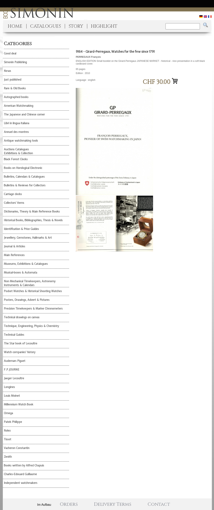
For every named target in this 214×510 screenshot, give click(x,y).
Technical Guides (14, 334)
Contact (159, 504)
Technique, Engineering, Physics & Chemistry (31, 326)
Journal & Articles (14, 246)
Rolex (7, 430)
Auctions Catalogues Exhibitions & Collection (18, 151)
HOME (15, 26)
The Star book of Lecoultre (20, 343)
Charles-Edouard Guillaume (20, 474)
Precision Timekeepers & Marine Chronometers (33, 308)
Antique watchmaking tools (21, 140)
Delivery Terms (112, 504)
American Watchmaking (18, 106)
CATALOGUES (45, 26)
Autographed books (16, 97)
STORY (76, 26)
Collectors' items (14, 203)
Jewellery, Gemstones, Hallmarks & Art (28, 237)
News (7, 71)
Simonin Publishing (15, 62)
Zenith (8, 456)
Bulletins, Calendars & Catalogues (24, 176)
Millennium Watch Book (18, 404)
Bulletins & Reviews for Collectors (24, 185)
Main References (14, 255)
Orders (69, 504)
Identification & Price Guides (21, 229)
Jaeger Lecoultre (14, 378)
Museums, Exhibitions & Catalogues (26, 264)
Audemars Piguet (14, 361)
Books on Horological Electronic (23, 168)
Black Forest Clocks (16, 159)
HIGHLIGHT (104, 26)
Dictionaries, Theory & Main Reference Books (32, 211)
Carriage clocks (13, 194)
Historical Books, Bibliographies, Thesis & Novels (33, 220)
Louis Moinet (12, 395)
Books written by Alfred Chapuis (24, 465)
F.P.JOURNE (11, 369)
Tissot (7, 439)
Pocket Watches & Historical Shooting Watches (33, 291)
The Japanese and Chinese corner (24, 114)
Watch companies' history (19, 352)
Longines (9, 387)
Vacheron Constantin (16, 448)
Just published (12, 79)
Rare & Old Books (15, 88)
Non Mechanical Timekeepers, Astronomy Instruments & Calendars (29, 283)
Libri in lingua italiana (16, 123)
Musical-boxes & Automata (20, 272)
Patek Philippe (13, 422)
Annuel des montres (16, 132)
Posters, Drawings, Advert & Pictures (26, 300)
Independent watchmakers (20, 483)
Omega (8, 413)
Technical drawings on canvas (21, 317)
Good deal (10, 53)
